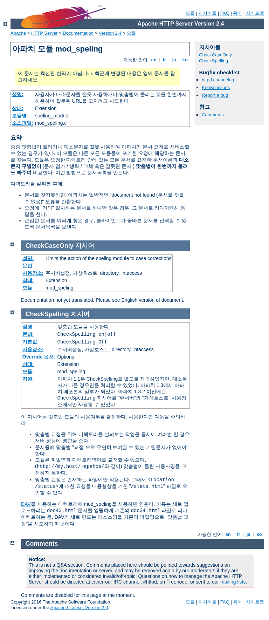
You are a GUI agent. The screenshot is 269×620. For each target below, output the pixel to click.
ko (185, 59)
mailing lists (233, 582)
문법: (28, 265)
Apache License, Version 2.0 (79, 607)
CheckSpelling (213, 60)
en (154, 59)
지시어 (84, 245)
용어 (237, 13)
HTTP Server (44, 33)
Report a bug (215, 95)
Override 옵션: (38, 357)
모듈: (28, 288)
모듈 (190, 13)
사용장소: (33, 273)
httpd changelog (218, 79)
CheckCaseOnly (215, 54)
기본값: (30, 342)
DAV (26, 504)
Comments (213, 114)
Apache (18, 33)
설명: (17, 94)
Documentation (78, 33)
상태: (17, 108)
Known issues (216, 87)
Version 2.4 (110, 33)
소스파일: (22, 123)
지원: (28, 379)
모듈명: (20, 115)
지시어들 (207, 13)
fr (164, 59)
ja (174, 59)
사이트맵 (255, 13)
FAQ (224, 13)
